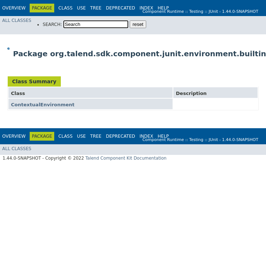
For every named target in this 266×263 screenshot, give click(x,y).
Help (163, 8)
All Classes (16, 20)
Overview (14, 8)
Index (147, 8)
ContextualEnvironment (42, 104)
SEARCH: (52, 24)
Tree (95, 8)
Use (81, 8)
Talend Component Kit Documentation (126, 158)
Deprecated (120, 8)
